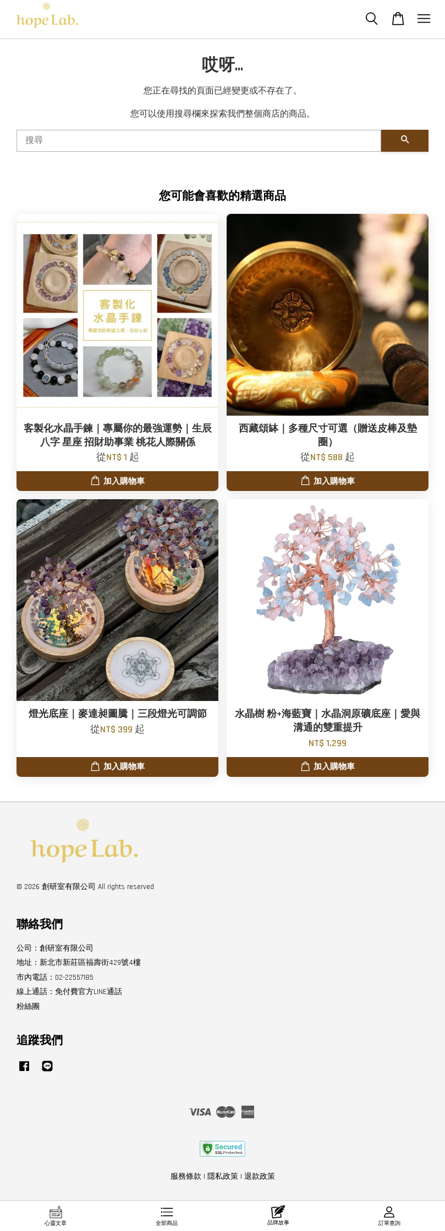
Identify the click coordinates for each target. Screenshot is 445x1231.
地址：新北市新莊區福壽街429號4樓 (79, 963)
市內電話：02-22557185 (55, 977)
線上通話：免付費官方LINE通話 (69, 992)
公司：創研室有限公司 (55, 948)
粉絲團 (28, 1007)
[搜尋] (199, 141)
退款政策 (259, 1177)
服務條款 (186, 1177)
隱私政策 (222, 1177)
